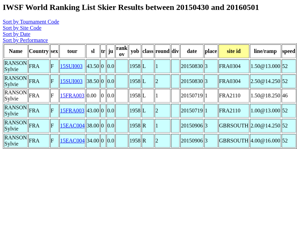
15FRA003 (72, 95)
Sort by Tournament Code (31, 22)
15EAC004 (72, 125)
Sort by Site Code (22, 28)
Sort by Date (16, 34)
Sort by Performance (25, 40)
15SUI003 (71, 66)
